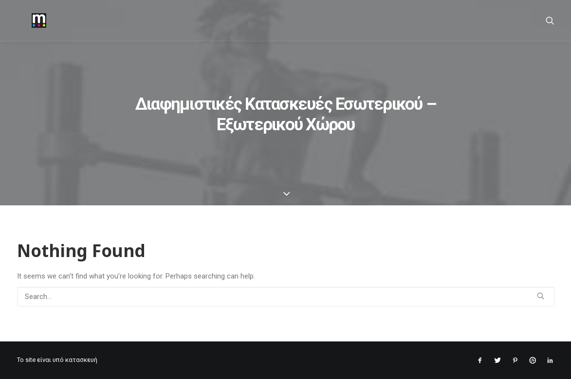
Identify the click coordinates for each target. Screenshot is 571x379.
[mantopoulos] (24, 20)
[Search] (550, 20)
